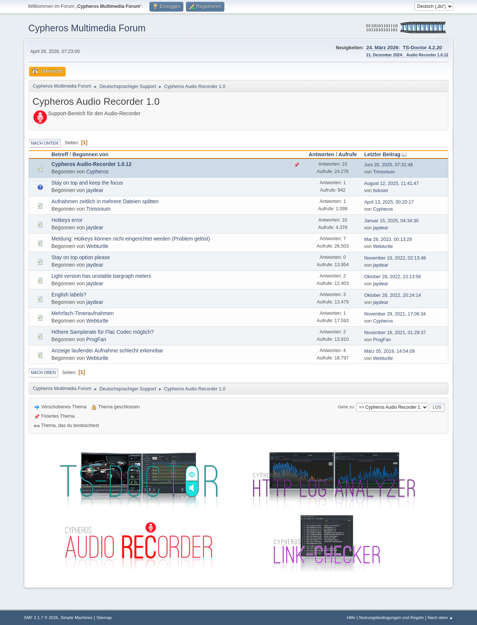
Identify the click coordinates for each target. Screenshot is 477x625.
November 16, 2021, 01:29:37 (395, 332)
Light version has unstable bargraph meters (101, 276)
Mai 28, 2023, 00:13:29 (388, 239)
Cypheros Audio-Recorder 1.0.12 (91, 164)
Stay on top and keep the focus (87, 183)
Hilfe (351, 617)
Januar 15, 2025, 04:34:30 (391, 220)
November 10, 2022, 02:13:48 (395, 258)
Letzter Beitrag (385, 154)
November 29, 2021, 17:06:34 (395, 314)
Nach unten (44, 143)
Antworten (321, 154)
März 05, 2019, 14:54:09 (389, 351)
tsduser (380, 190)
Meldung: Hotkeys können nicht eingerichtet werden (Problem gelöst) (130, 239)
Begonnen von (90, 154)
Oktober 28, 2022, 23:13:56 (392, 276)
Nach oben (43, 372)
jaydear (95, 190)
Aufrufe (347, 154)
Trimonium (384, 172)
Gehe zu (346, 407)
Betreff (59, 154)
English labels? (68, 295)
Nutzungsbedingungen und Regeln (391, 617)
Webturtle (97, 246)
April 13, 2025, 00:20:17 (389, 202)
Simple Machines (77, 617)
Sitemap (104, 617)
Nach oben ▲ (440, 617)
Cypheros (97, 172)
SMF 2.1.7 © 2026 (41, 617)
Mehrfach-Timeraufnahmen (82, 313)
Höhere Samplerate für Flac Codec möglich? (102, 332)
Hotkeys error (66, 220)
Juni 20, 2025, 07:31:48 (388, 164)
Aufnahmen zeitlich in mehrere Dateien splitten (105, 201)
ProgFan (96, 339)
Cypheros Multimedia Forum (87, 28)
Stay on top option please (80, 257)
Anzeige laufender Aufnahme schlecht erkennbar (107, 351)
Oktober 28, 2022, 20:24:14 (392, 295)
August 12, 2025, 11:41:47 (391, 183)
